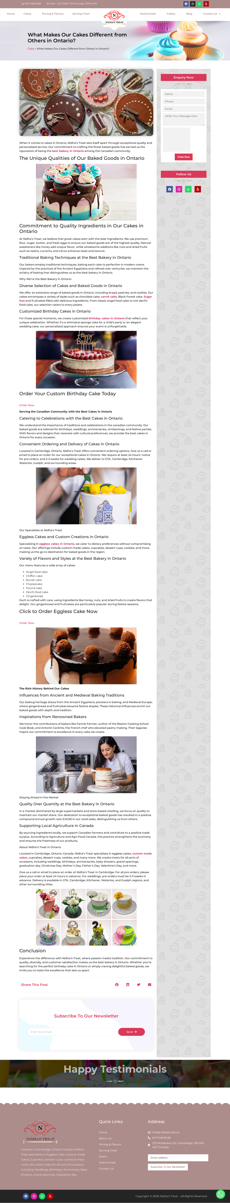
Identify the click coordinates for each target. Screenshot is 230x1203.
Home (11, 13)
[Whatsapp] (220, 1194)
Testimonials (148, 13)
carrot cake (109, 296)
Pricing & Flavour (53, 13)
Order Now (26, 405)
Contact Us (211, 14)
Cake (31, 48)
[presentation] (176, 140)
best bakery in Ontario (68, 151)
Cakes (28, 13)
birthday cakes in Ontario (107, 318)
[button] (117, 985)
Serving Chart (81, 13)
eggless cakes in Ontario (56, 543)
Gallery (171, 13)
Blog (189, 13)
